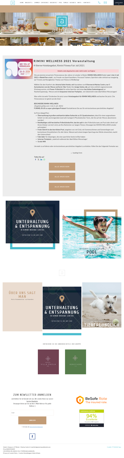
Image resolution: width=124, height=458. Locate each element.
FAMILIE (66, 2)
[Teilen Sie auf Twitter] (38, 159)
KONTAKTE (87, 2)
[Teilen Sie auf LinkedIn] (41, 159)
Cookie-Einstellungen (25, 453)
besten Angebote (32, 401)
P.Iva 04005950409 (9, 449)
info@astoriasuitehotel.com (42, 447)
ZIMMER (37, 2)
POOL (60, 2)
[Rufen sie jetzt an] (99, 2)
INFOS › (79, 2)
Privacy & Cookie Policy (10, 453)
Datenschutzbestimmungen (36, 427)
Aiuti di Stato (36, 453)
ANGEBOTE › (29, 2)
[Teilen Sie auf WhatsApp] (44, 159)
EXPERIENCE (45, 2)
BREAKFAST (54, 2)
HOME (22, 2)
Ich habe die (33, 427)
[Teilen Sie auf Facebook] (35, 159)
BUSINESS (73, 2)
